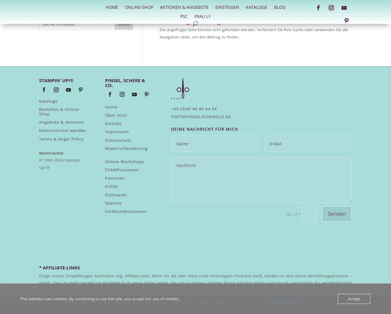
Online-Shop (139, 7)
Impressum (117, 131)
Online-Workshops (124, 161)
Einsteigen (227, 7)
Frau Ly (203, 16)
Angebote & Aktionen (61, 122)
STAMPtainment (122, 170)
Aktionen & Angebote (184, 7)
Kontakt (113, 123)
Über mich (116, 115)
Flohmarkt (116, 195)
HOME (112, 7)
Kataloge (256, 7)
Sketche (113, 203)
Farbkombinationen (126, 211)
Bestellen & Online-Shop (59, 111)
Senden (337, 213)
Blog (279, 7)
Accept (354, 298)
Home (111, 107)
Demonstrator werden (62, 130)
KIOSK (111, 186)
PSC (184, 16)
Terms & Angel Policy (61, 139)
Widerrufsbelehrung (126, 148)
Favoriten (115, 178)
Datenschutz (118, 140)
